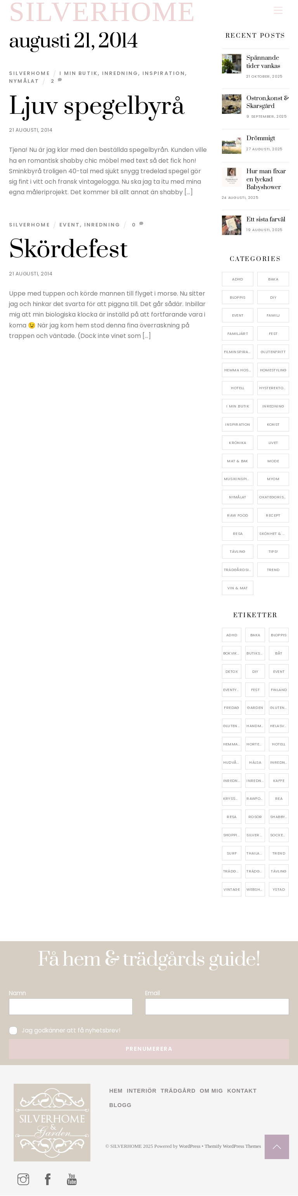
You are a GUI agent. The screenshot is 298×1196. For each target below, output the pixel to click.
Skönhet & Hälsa (274, 533)
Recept (273, 515)
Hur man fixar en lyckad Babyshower (266, 179)
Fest (273, 333)
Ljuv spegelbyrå (96, 106)
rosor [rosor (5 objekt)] (255, 817)
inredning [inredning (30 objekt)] (279, 762)
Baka (273, 279)
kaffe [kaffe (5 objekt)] (278, 780)
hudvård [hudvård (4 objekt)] (232, 762)
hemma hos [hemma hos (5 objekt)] (232, 744)
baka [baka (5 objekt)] (255, 635)
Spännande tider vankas (263, 62)
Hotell (237, 388)
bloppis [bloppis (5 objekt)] (279, 635)
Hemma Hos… (237, 370)
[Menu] (278, 10)
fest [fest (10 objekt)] (255, 689)
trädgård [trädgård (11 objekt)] (232, 871)
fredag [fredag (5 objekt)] (231, 707)
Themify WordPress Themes (232, 1146)
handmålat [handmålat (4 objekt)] (255, 726)
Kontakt (241, 1091)
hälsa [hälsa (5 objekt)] (255, 762)
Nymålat (24, 81)
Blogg (120, 1105)
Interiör (142, 1091)
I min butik (78, 73)
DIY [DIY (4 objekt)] (255, 671)
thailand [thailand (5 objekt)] (255, 853)
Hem (116, 1091)
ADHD (237, 279)
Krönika (237, 443)
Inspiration (163, 73)
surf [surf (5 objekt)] (232, 853)
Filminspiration (239, 352)
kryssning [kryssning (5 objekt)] (232, 798)
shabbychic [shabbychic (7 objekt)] (279, 817)
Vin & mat (237, 588)
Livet (273, 443)
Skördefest (68, 250)
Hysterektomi (273, 388)
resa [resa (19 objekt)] (232, 817)
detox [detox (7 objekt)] (231, 671)
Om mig (211, 1091)
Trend (273, 570)
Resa (238, 533)
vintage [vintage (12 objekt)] (232, 889)
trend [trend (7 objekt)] (278, 853)
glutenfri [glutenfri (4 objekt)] (279, 707)
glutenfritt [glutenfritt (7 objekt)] (232, 726)
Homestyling (273, 370)
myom (273, 479)
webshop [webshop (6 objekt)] (255, 889)
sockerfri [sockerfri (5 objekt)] (279, 835)
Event (69, 225)
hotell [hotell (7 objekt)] (278, 744)
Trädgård (178, 1091)
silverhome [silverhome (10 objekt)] (255, 835)
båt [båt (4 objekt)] (278, 653)
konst (273, 424)
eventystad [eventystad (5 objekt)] (232, 689)
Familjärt (237, 333)
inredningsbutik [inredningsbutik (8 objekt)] (232, 780)
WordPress (189, 1146)
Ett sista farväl (265, 220)
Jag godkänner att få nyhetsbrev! (64, 1030)
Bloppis (238, 297)
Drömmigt (260, 139)
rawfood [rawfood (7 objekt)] (255, 798)
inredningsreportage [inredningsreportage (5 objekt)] (255, 780)
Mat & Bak (237, 460)
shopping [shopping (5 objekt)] (232, 835)
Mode (273, 460)
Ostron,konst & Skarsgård (267, 102)
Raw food (237, 515)
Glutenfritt (273, 352)
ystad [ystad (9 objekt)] (279, 889)
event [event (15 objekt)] (279, 671)
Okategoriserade (274, 497)
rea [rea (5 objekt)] (278, 798)
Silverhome (29, 73)
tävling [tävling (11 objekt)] (279, 871)
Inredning (120, 73)
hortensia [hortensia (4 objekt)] (255, 744)
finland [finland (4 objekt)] (279, 689)
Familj (273, 315)
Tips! (273, 551)
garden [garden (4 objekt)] (255, 707)
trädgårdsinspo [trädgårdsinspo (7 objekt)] (255, 871)
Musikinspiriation (239, 479)
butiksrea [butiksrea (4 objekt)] (255, 653)
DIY (273, 297)
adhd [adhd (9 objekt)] (231, 635)
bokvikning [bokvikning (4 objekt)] (232, 653)
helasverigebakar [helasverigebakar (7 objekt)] (279, 726)
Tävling (238, 551)
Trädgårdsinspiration (239, 570)
